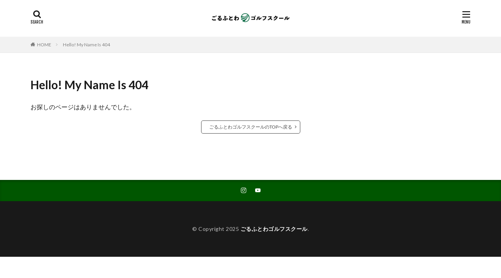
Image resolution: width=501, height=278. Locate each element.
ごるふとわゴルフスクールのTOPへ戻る (250, 127)
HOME (44, 44)
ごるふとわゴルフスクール (274, 228)
